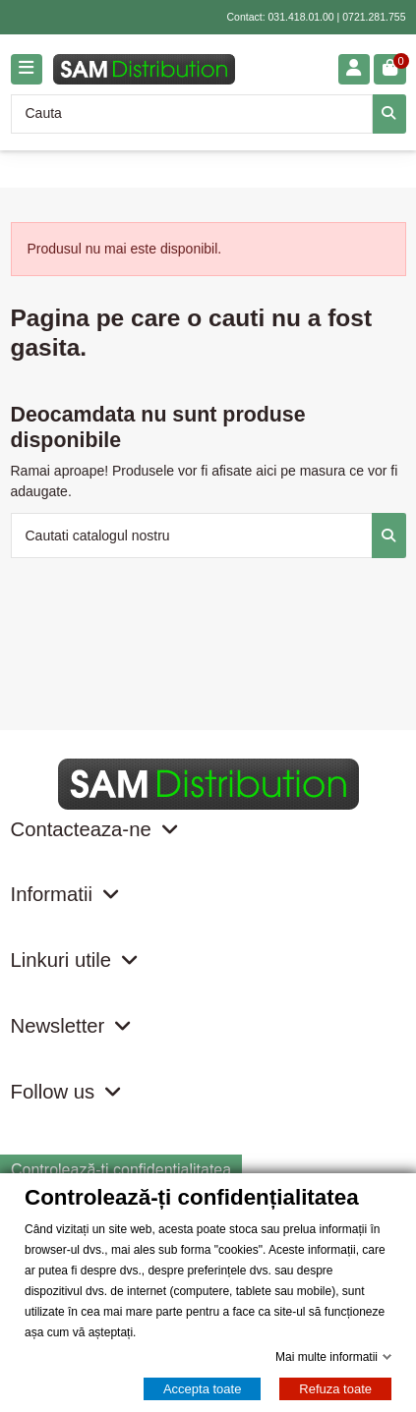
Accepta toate (202, 1389)
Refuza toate (335, 1389)
